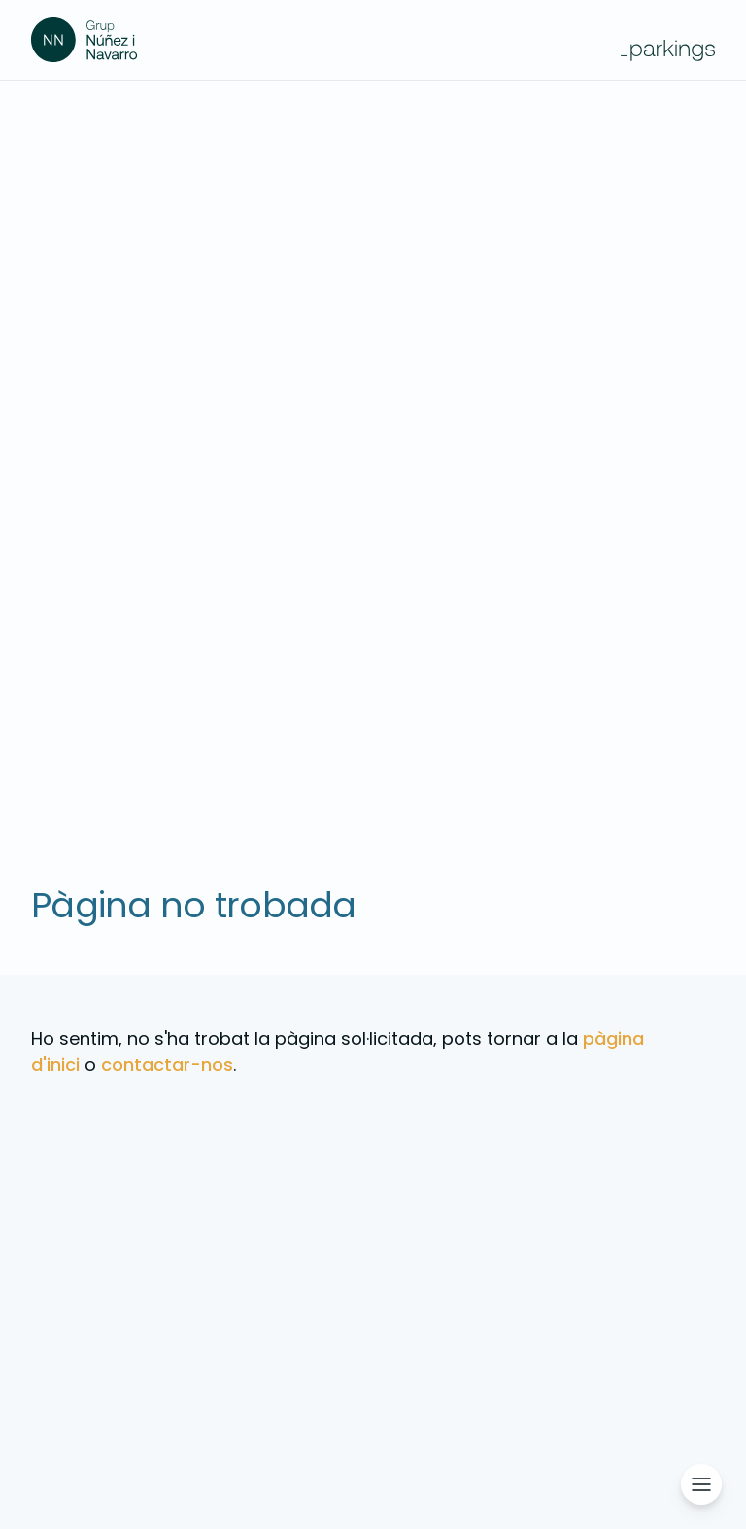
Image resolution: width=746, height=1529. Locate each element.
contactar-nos (167, 1064)
